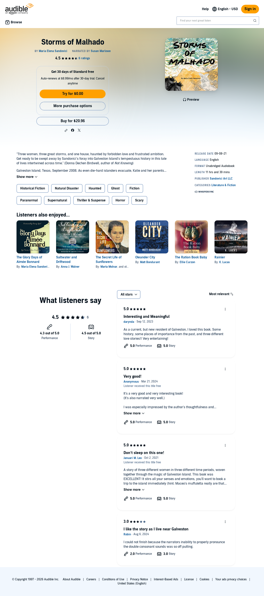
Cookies (204, 579)
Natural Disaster (67, 188)
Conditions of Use (113, 579)
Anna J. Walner (70, 266)
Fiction (134, 188)
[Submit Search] (255, 21)
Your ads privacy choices (231, 579)
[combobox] (218, 21)
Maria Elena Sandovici (35, 266)
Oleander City (145, 257)
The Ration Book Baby (191, 257)
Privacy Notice (139, 579)
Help (205, 9)
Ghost (115, 188)
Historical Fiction (32, 188)
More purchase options (72, 106)
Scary (139, 200)
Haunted (95, 188)
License (189, 579)
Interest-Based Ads (166, 579)
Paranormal (29, 200)
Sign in (250, 9)
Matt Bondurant (150, 262)
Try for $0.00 (72, 94)
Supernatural (57, 200)
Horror (120, 200)
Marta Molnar (108, 266)
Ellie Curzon (187, 262)
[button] (66, 130)
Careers (91, 579)
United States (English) (132, 583)
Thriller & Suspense (91, 200)
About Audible (71, 579)
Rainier (219, 257)
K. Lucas (224, 262)
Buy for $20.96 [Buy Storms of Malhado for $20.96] (73, 121)
